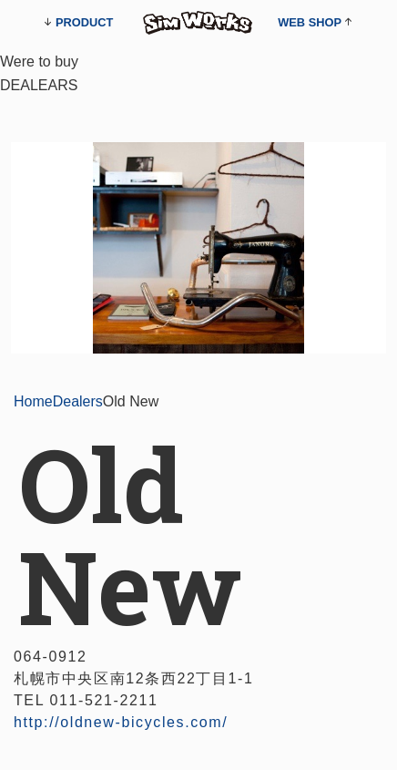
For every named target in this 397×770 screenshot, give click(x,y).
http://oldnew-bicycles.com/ (121, 722)
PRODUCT (84, 22)
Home (33, 401)
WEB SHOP (309, 22)
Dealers (78, 401)
